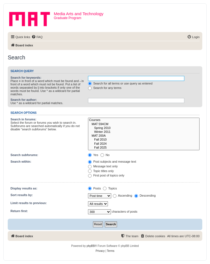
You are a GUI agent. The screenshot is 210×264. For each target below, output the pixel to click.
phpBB (91, 245)
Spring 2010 (144, 128)
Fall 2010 (144, 140)
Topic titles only (101, 171)
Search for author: (23, 99)
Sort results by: (21, 195)
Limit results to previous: (28, 203)
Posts (94, 188)
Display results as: (23, 188)
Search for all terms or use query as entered (120, 83)
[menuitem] (36, 37)
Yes (93, 155)
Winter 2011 (144, 132)
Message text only (103, 166)
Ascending (122, 195)
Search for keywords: (25, 77)
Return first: (19, 211)
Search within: (20, 161)
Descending (145, 195)
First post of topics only (106, 175)
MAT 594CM (144, 124)
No (105, 155)
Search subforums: (24, 155)
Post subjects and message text (112, 161)
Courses (144, 120)
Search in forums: (23, 119)
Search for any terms (104, 87)
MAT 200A (144, 136)
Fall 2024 (144, 144)
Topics (110, 188)
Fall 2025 (144, 148)
